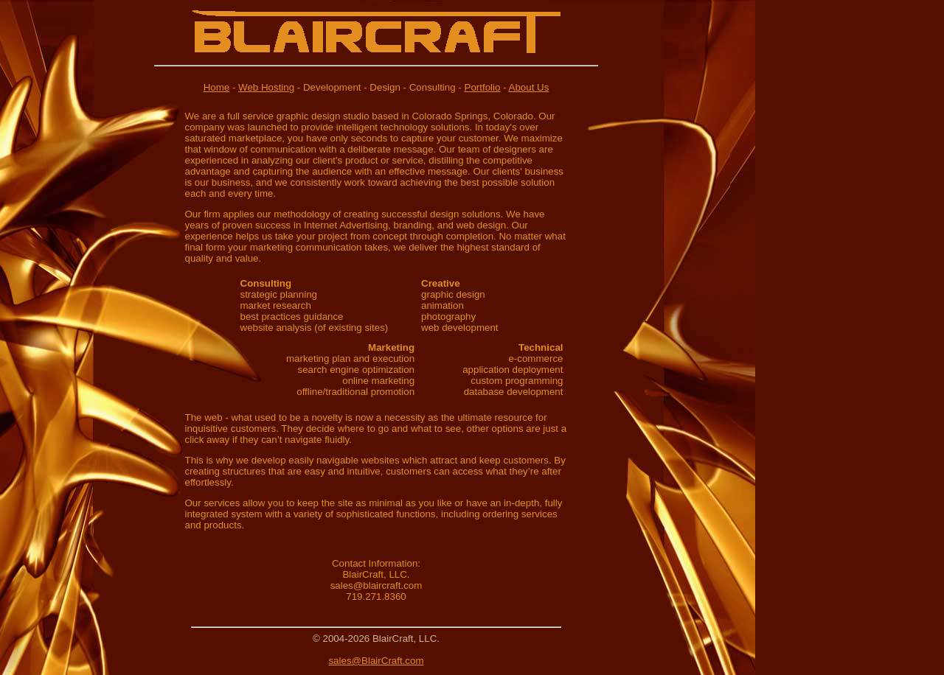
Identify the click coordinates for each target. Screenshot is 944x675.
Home (217, 87)
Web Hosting (266, 87)
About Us (529, 87)
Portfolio (483, 87)
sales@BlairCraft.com (375, 660)
